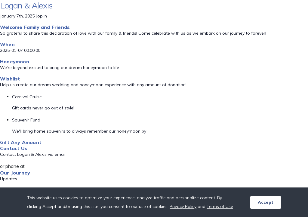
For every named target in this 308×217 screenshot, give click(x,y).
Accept (265, 202)
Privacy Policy (183, 206)
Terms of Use (220, 206)
